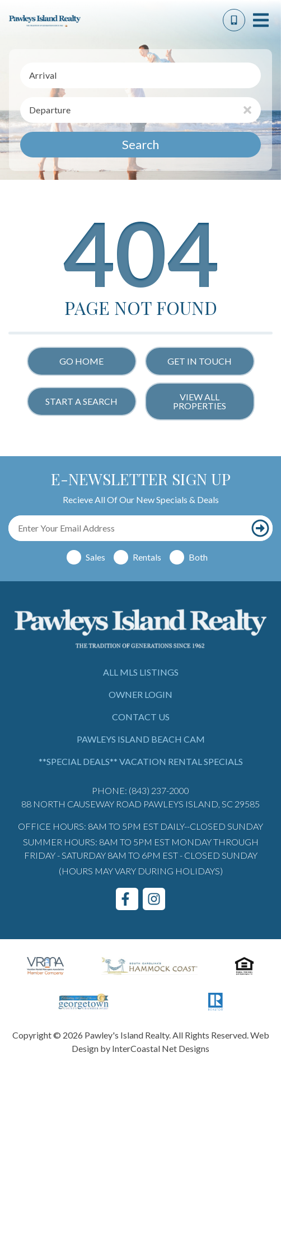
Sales (95, 557)
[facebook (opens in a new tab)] (127, 899)
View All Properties (199, 401)
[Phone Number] (234, 20)
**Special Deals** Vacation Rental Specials (141, 761)
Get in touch (199, 361)
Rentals (147, 557)
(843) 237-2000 (159, 790)
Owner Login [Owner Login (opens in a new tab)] (140, 694)
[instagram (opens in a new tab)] (154, 899)
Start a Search (81, 401)
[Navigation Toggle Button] (261, 20)
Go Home (81, 361)
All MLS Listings (141, 672)
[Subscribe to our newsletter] (260, 528)
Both (198, 557)
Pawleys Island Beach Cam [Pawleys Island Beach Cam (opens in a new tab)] (141, 739)
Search (140, 144)
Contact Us (141, 716)
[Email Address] (128, 528)
